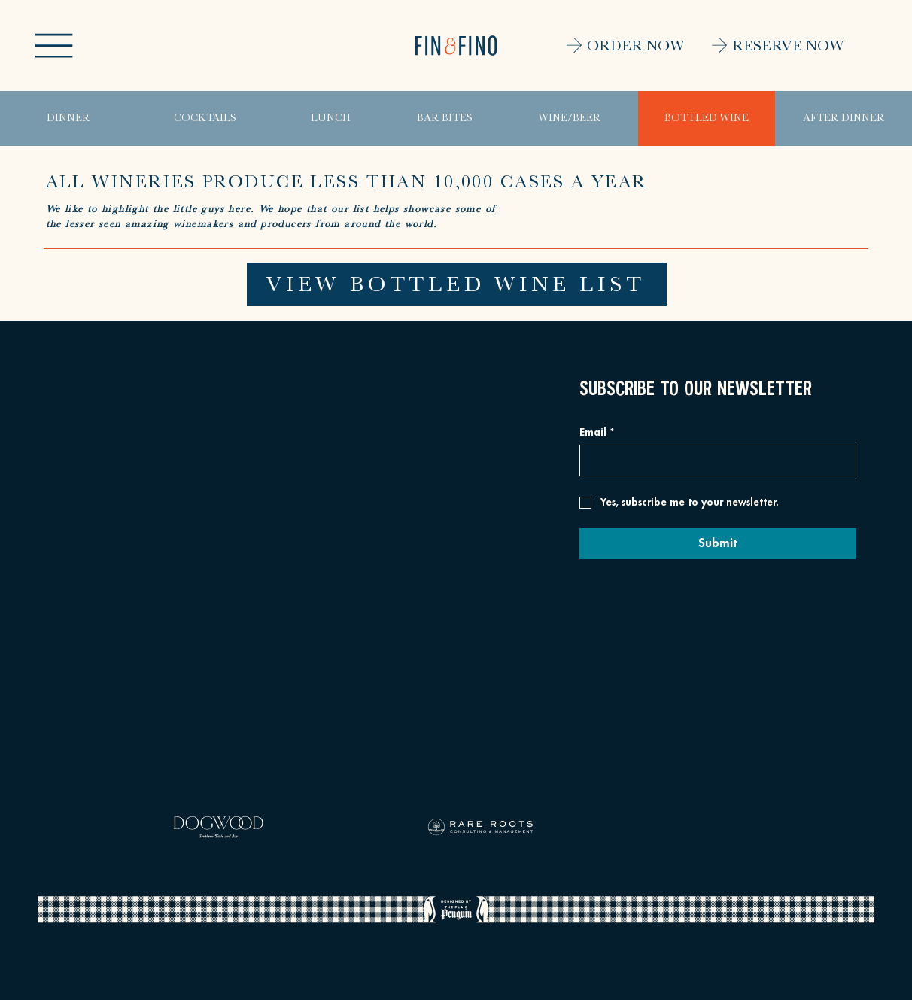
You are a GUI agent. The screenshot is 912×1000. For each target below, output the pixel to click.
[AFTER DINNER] (843, 118)
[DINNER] (68, 118)
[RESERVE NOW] (764, 45)
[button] (53, 45)
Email (596, 432)
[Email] (713, 460)
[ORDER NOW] (604, 45)
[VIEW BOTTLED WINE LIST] (457, 284)
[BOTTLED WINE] (706, 118)
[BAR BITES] (445, 118)
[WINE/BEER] (570, 118)
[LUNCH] (331, 118)
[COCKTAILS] (205, 118)
